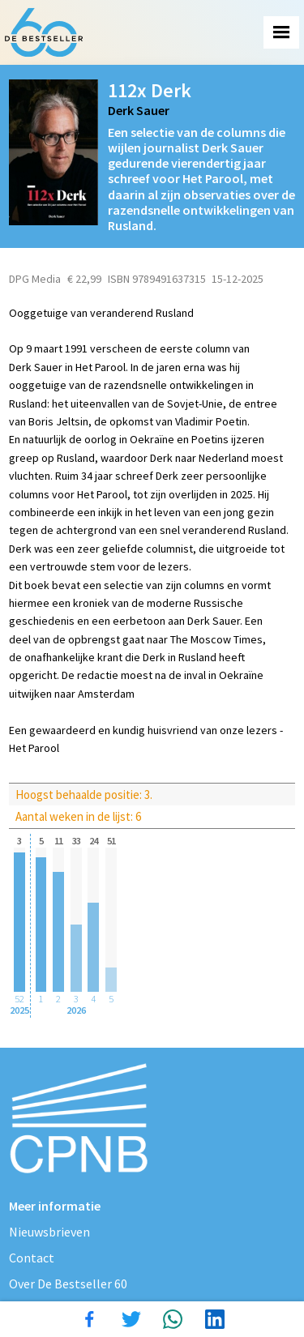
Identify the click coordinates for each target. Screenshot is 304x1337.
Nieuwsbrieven (49, 1232)
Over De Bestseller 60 (68, 1283)
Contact (31, 1257)
